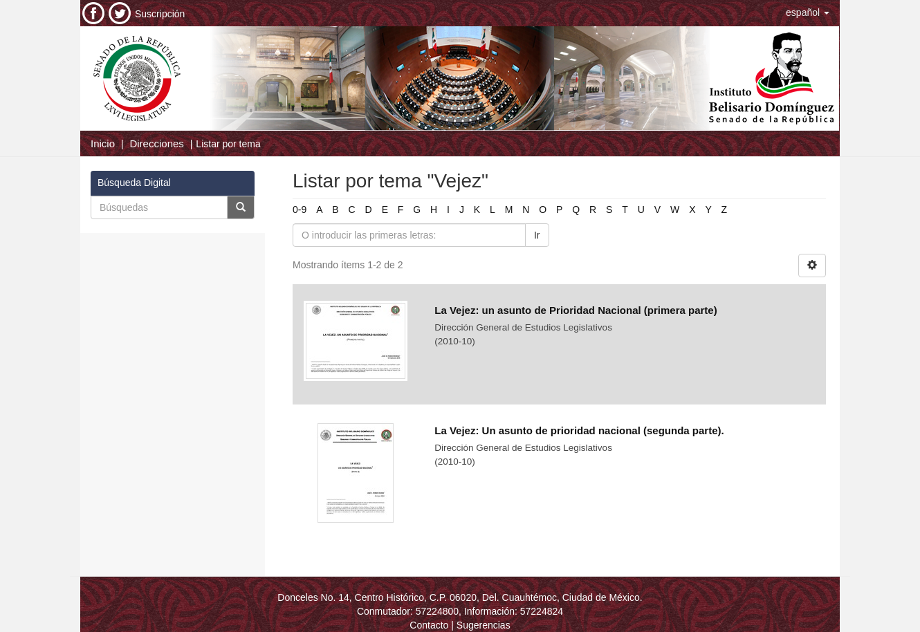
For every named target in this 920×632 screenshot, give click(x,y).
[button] (807, 12)
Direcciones (156, 143)
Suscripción (160, 13)
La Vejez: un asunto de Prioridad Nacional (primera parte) (575, 310)
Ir (537, 235)
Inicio (103, 143)
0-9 (299, 209)
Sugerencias (483, 625)
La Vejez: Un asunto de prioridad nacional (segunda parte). (579, 430)
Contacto (429, 625)
